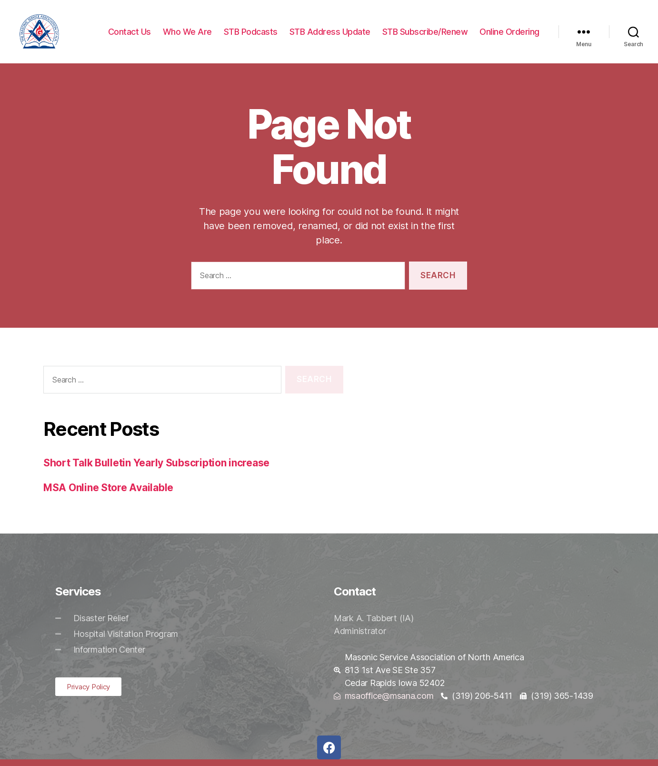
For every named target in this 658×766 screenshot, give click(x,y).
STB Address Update (329, 35)
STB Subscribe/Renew (425, 35)
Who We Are (187, 35)
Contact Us (129, 35)
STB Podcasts (251, 35)
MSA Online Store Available (108, 494)
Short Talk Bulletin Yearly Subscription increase (156, 469)
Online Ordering (509, 35)
